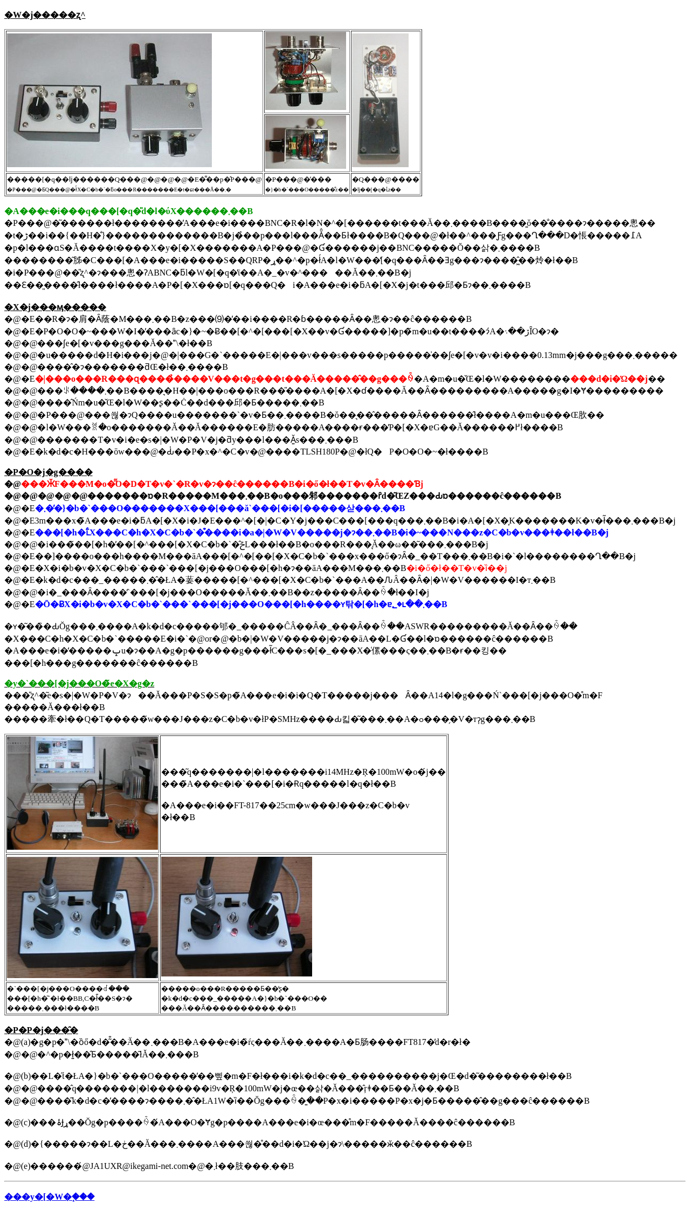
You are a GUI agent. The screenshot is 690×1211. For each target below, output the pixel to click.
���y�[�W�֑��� (49, 1196)
